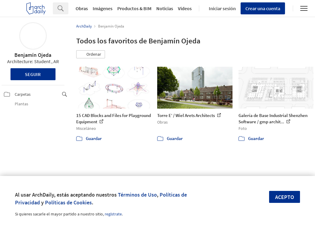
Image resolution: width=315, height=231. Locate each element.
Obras (82, 8)
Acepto (284, 197)
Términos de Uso (137, 194)
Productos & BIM (134, 8)
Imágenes (102, 8)
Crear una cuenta (262, 8)
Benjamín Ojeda (32, 54)
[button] (90, 54)
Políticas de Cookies (68, 202)
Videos (185, 8)
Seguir (33, 74)
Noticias (164, 8)
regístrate (113, 214)
